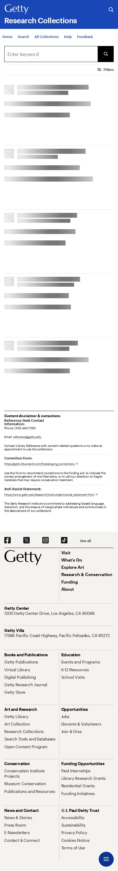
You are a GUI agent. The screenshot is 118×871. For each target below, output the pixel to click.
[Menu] (106, 859)
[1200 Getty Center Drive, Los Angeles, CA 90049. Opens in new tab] (50, 613)
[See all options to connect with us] (85, 541)
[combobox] (51, 54)
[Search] (23, 36)
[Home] (7, 36)
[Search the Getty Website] (111, 10)
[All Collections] (47, 36)
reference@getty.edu (27, 437)
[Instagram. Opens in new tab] (45, 540)
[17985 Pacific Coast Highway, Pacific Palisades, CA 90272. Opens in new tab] (57, 635)
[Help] (68, 36)
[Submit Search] (106, 54)
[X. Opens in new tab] (26, 540)
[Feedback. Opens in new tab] (85, 36)
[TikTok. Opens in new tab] (64, 540)
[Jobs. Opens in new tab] (65, 716)
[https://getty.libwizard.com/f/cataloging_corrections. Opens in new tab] (41, 464)
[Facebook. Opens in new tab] (7, 540)
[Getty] (16, 9)
